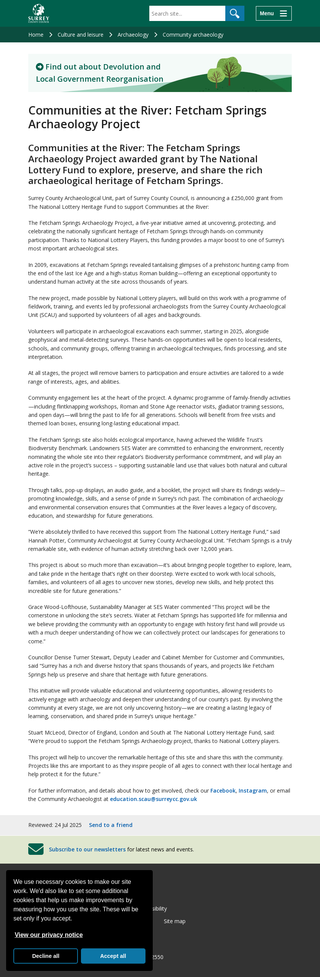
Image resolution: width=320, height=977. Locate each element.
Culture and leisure (80, 34)
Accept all (113, 956)
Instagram (253, 790)
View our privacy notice (48, 935)
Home (36, 34)
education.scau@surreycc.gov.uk (153, 799)
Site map (175, 921)
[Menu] (274, 13)
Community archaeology (193, 34)
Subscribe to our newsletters (87, 849)
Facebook (223, 790)
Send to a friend (111, 824)
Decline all (45, 956)
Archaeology (133, 34)
